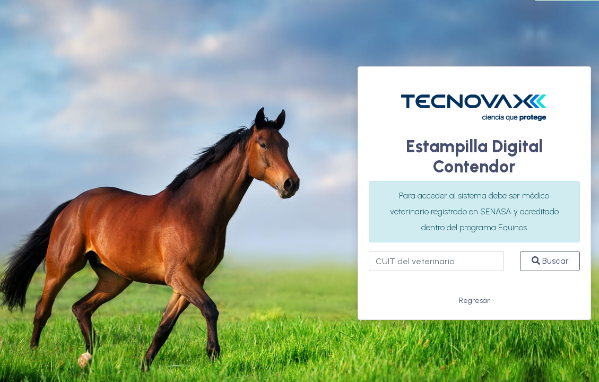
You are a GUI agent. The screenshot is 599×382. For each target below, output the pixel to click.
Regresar (474, 300)
